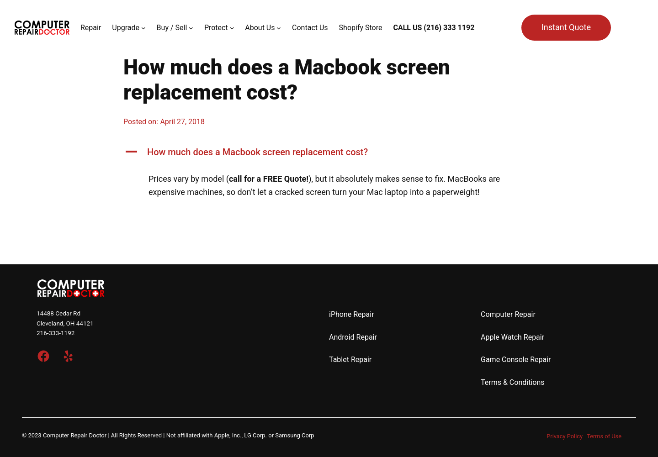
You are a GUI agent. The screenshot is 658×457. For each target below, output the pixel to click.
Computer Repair (508, 314)
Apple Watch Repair (512, 337)
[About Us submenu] (278, 28)
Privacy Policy (565, 436)
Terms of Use (604, 436)
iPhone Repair (351, 314)
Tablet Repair (350, 359)
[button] (329, 152)
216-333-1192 (55, 332)
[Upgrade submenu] (143, 28)
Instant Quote (566, 27)
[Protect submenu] (232, 28)
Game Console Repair (516, 359)
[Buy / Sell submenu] (191, 28)
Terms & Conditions (513, 382)
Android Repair (353, 337)
